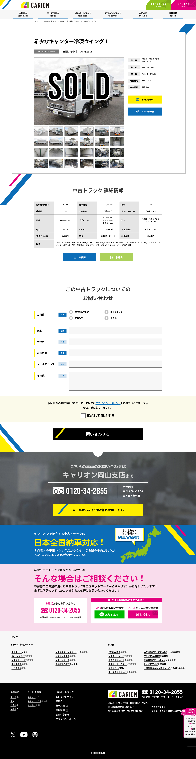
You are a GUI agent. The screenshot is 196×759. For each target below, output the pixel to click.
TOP (34, 21)
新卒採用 (62, 705)
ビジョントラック (65, 696)
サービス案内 (43, 21)
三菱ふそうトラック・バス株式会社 (72, 651)
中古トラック (34, 697)
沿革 (12, 701)
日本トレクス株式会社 (66, 659)
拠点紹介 (14, 709)
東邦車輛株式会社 (20, 663)
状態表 (119, 257)
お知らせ (60, 701)
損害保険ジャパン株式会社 (120, 659)
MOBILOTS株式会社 (117, 651)
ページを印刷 (148, 111)
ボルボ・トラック (20, 651)
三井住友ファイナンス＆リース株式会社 (162, 651)
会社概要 (14, 697)
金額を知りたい (82, 311)
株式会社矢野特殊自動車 (67, 663)
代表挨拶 (14, 705)
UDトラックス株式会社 (22, 655)
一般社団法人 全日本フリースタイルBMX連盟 (164, 667)
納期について (116, 311)
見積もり (79, 317)
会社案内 (15, 692)
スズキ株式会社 (19, 667)
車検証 (82, 257)
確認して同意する (100, 415)
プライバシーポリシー (108, 403)
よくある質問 (34, 705)
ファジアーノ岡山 (116, 667)
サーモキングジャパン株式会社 (122, 671)
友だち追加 (111, 614)
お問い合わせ (148, 99)
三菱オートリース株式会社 (120, 655)
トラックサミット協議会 (155, 663)
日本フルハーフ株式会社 (22, 659)
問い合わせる (98, 434)
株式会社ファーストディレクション (160, 659)
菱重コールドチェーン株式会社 (122, 663)
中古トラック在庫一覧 (59, 21)
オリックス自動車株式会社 (156, 655)
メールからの (98, 509)
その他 (113, 317)
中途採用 (62, 710)
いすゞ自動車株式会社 (66, 655)
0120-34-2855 (86, 491)
